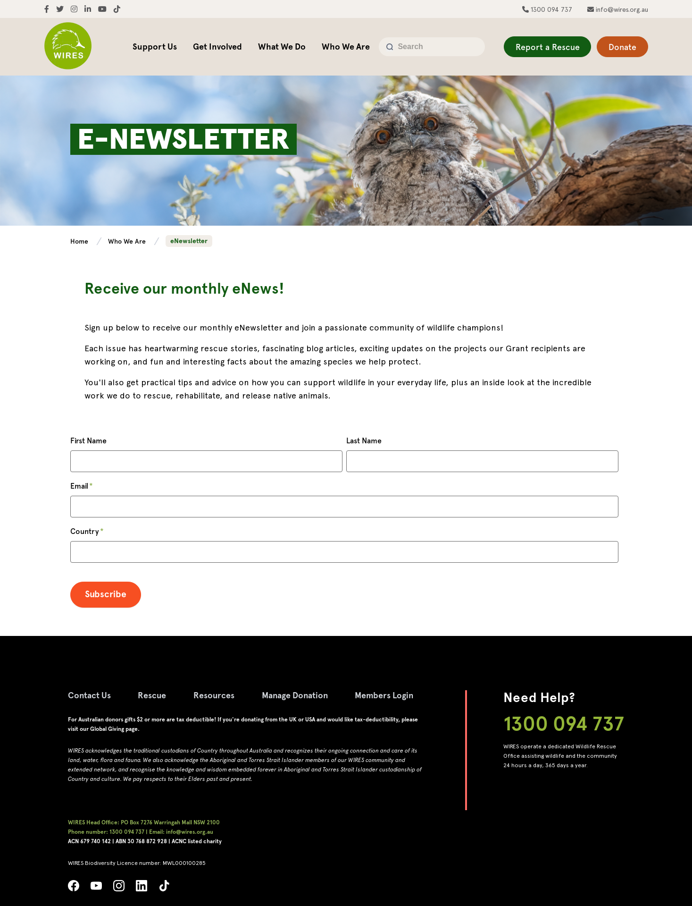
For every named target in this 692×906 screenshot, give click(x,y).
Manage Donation (297, 695)
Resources (215, 695)
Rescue (152, 695)
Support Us (155, 46)
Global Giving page (114, 729)
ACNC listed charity (197, 841)
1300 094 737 (550, 9)
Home (80, 241)
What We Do (282, 46)
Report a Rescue (547, 47)
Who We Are (346, 46)
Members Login (387, 695)
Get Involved (217, 46)
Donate (622, 47)
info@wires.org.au (621, 9)
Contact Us (89, 695)
